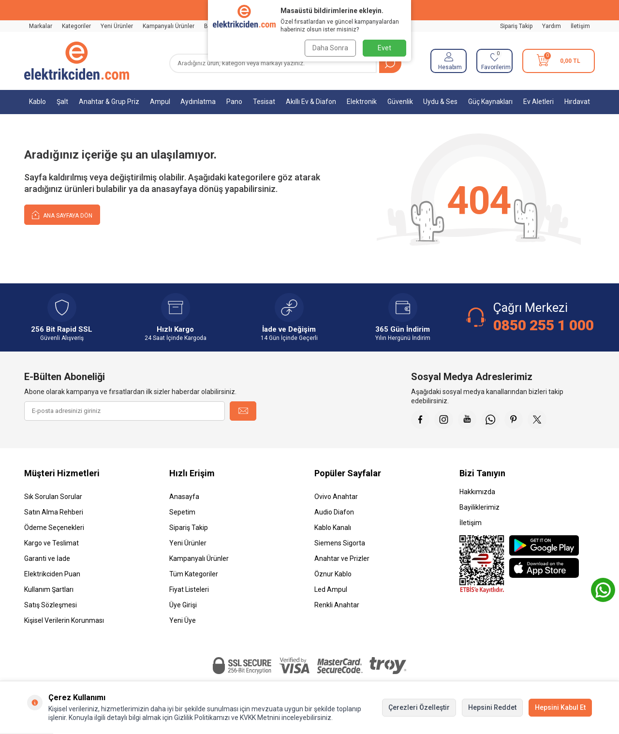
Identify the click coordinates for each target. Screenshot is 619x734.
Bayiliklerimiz (479, 508)
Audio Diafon (334, 513)
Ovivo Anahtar (336, 497)
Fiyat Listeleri (189, 590)
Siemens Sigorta (339, 544)
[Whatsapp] (493, 419)
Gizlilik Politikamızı (202, 717)
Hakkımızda (477, 493)
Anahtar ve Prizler (341, 559)
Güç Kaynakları (490, 101)
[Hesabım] (448, 61)
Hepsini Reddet (492, 707)
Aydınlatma (198, 101)
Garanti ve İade (47, 559)
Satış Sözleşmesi (50, 606)
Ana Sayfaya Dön (62, 214)
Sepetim (182, 513)
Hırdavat (577, 101)
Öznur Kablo (333, 575)
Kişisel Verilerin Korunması (64, 621)
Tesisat (264, 101)
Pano (234, 101)
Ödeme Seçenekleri (54, 528)
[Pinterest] (517, 419)
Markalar (40, 26)
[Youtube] (469, 419)
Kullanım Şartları (49, 590)
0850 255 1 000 (543, 325)
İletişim (580, 26)
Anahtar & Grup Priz (109, 101)
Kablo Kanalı (332, 528)
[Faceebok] (420, 419)
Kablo (37, 101)
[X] (541, 419)
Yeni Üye (182, 621)
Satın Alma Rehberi (53, 513)
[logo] (76, 61)
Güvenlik (400, 101)
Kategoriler (76, 26)
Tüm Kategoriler (193, 575)
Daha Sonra (330, 48)
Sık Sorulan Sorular (53, 497)
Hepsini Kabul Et (560, 707)
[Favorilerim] (494, 61)
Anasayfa (184, 497)
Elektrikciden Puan (52, 575)
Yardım (551, 26)
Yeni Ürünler (117, 26)
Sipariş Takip (516, 26)
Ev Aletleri (538, 101)
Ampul (160, 101)
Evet (384, 48)
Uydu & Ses (440, 101)
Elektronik (362, 101)
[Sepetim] (558, 61)
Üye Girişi (183, 606)
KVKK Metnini (259, 717)
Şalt (62, 101)
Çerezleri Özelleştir (419, 707)
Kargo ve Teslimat (51, 544)
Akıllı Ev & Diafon (311, 101)
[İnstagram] (445, 419)
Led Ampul (330, 590)
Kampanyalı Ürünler (168, 26)
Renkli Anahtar (336, 606)
